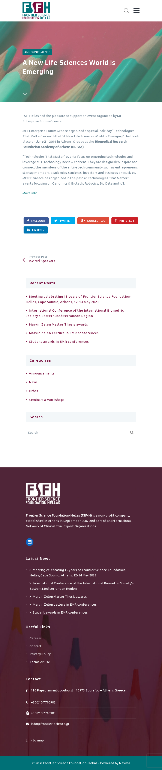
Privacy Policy (40, 654)
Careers (36, 638)
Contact (36, 646)
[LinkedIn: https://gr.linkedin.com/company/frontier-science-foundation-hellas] (29, 542)
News (33, 382)
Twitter (63, 221)
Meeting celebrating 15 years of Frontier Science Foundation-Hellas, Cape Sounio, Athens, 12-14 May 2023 (79, 299)
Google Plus (93, 221)
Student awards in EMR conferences (59, 341)
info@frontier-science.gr (50, 724)
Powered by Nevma (115, 763)
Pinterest (124, 221)
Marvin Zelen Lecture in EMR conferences (64, 333)
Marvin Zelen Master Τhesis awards (58, 324)
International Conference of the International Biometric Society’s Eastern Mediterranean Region (75, 313)
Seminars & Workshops (46, 400)
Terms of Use (40, 662)
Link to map (35, 740)
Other (33, 391)
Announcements (37, 51)
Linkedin (35, 230)
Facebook (36, 221)
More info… (31, 193)
